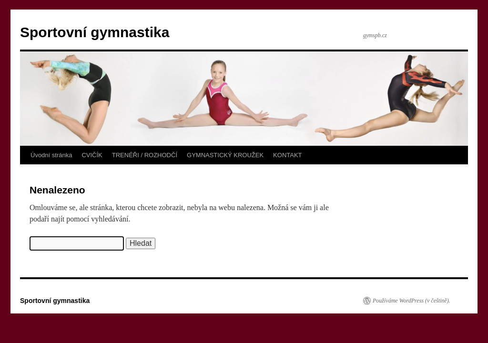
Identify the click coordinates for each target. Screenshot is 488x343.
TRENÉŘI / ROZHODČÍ (144, 155)
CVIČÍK (91, 155)
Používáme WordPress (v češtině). (411, 300)
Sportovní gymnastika (94, 32)
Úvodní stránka (51, 155)
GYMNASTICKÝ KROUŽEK (225, 155)
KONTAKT (287, 155)
